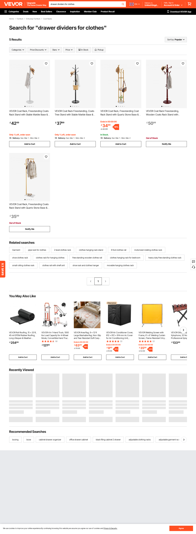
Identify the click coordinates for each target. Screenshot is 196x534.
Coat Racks (47, 19)
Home (11, 19)
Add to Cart (29, 144)
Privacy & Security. (110, 528)
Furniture (20, 19)
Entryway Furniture (33, 19)
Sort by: (170, 39)
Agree (181, 528)
